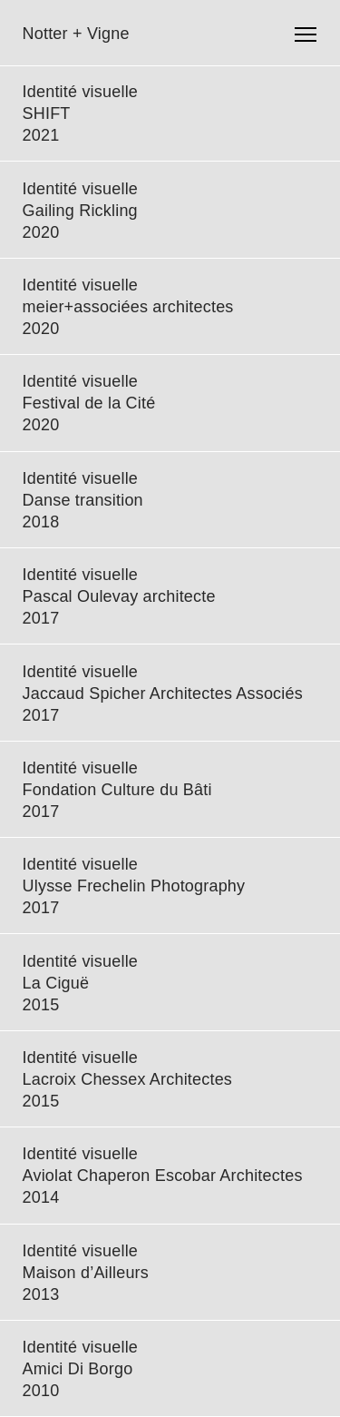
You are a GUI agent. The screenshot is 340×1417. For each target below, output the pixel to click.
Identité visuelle (80, 92)
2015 (41, 1005)
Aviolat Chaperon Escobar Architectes (163, 1175)
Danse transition (83, 500)
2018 (41, 522)
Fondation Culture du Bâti (117, 790)
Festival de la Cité (89, 403)
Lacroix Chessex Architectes (128, 1079)
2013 (41, 1294)
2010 (41, 1391)
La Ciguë (56, 983)
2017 (41, 618)
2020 (41, 232)
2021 (41, 135)
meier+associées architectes (128, 307)
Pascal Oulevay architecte (119, 596)
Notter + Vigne (76, 34)
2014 (41, 1197)
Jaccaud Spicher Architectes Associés (163, 693)
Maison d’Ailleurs (86, 1273)
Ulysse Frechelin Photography (134, 886)
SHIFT (47, 113)
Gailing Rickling (80, 211)
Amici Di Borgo (78, 1369)
